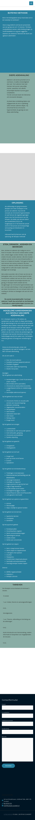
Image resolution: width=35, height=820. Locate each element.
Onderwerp (6, 728)
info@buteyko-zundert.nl (11, 806)
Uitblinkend (8, 814)
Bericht (17, 749)
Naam (4, 704)
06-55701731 (8, 803)
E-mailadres (6, 712)
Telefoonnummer (7, 720)
